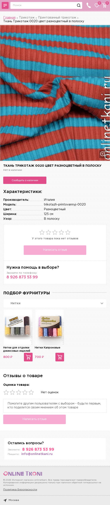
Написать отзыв (55, 250)
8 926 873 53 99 (22, 277)
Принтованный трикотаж (57, 17)
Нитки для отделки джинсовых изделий (16, 349)
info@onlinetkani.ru (37, 454)
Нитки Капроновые (47, 348)
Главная (9, 17)
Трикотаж (27, 17)
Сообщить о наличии (25, 180)
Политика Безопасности (20, 489)
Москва (11, 500)
